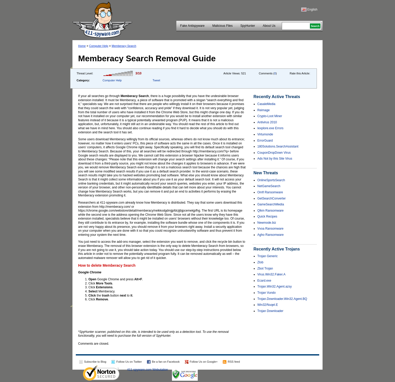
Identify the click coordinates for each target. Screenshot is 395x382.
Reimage (263, 110)
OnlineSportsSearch (271, 180)
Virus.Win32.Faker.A (271, 274)
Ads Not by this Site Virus (274, 158)
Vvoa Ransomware (270, 228)
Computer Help (98, 45)
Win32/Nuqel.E (267, 305)
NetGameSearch (268, 186)
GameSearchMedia (270, 204)
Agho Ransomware (270, 235)
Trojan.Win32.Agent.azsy (274, 286)
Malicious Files (222, 26)
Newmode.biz (266, 222)
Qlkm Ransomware (270, 210)
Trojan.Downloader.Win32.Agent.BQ (282, 299)
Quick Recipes (267, 216)
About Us (269, 26)
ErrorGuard (265, 140)
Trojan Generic (267, 256)
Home (82, 45)
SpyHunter (247, 26)
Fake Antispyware (192, 26)
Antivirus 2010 (267, 122)
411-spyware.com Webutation (147, 369)
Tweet (156, 80)
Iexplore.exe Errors (270, 128)
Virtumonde (265, 134)
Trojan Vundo (266, 292)
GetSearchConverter (271, 198)
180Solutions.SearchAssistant (277, 146)
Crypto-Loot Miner (269, 116)
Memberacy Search (124, 45)
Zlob (260, 262)
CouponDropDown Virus (274, 152)
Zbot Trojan (265, 268)
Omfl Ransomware (270, 192)
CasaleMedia (266, 104)
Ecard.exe (264, 280)
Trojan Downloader (270, 311)
